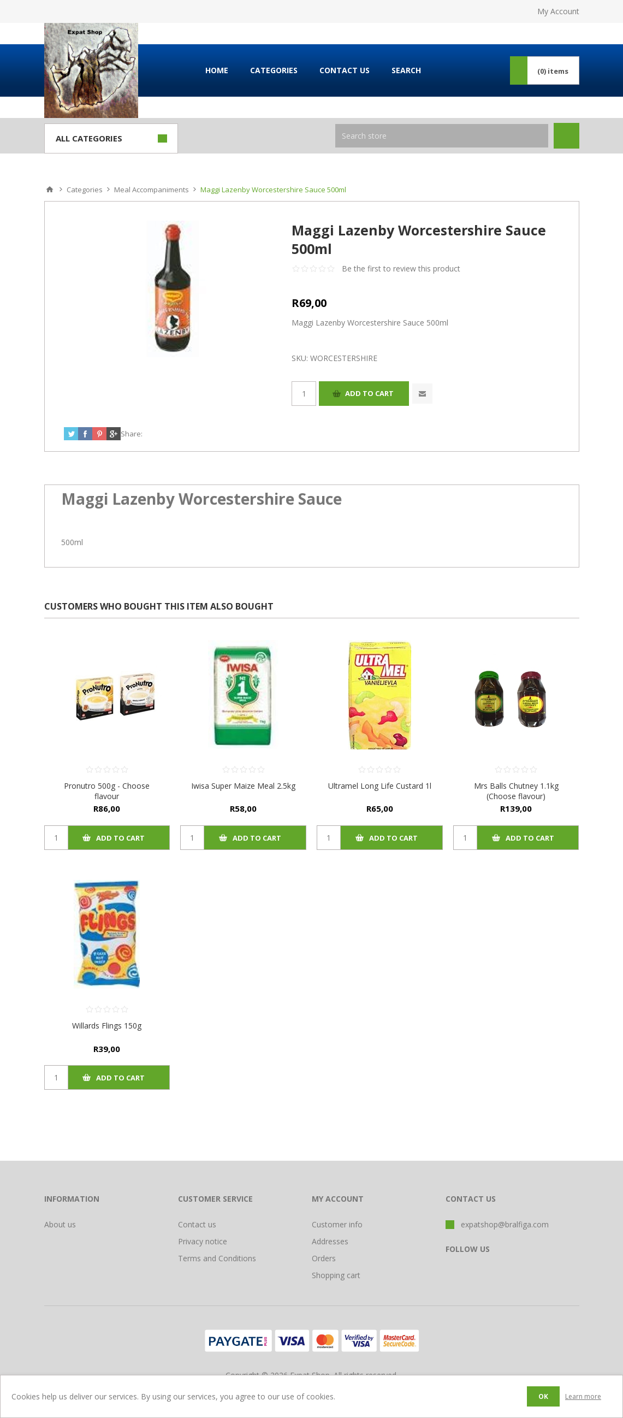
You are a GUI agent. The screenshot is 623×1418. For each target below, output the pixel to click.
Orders (324, 1258)
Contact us (197, 1224)
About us (60, 1224)
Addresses (330, 1241)
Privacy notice (202, 1241)
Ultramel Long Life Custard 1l (379, 786)
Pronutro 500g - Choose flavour (107, 791)
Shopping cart (336, 1275)
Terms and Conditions (217, 1258)
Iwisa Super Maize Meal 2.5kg (243, 786)
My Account (558, 11)
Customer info (337, 1224)
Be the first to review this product (401, 268)
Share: (132, 434)
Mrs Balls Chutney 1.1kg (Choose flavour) (516, 791)
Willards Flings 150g (106, 1025)
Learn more (583, 1396)
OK (543, 1396)
